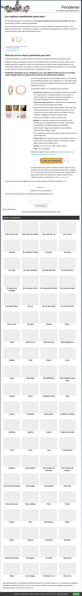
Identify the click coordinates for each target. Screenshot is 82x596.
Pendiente (70, 7)
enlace (64, 181)
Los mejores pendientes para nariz (25, 16)
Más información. (62, 594)
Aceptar (76, 594)
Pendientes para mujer (61, 177)
